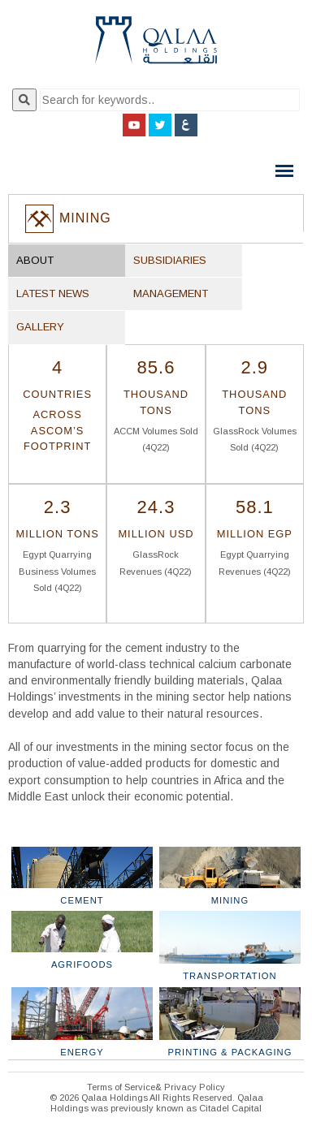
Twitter (160, 125)
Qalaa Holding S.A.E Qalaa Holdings (156, 46)
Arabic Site (186, 125)
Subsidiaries (169, 260)
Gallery (40, 327)
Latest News (52, 293)
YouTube (134, 125)
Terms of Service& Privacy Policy (156, 1087)
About (35, 260)
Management (170, 293)
